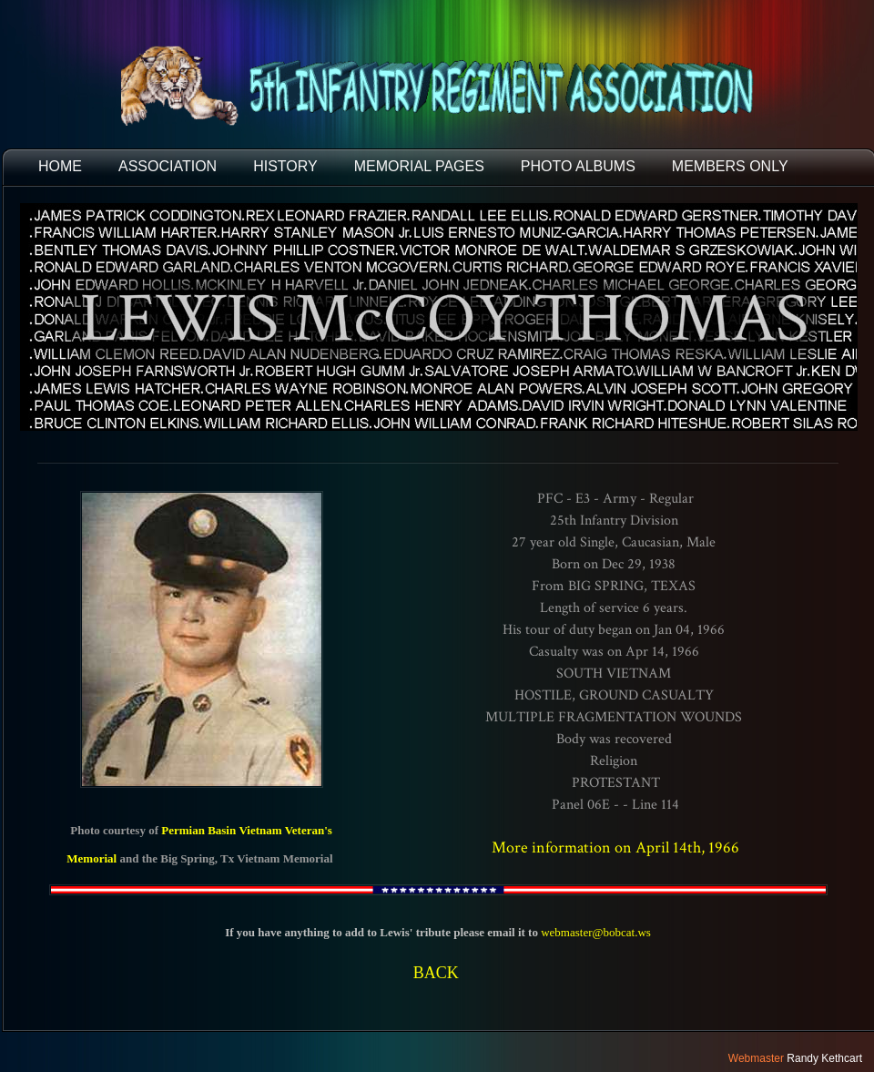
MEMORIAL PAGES (419, 166)
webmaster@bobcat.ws (596, 932)
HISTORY (285, 166)
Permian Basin (198, 830)
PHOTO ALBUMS (578, 166)
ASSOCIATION (167, 166)
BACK (436, 973)
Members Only (730, 166)
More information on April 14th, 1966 (615, 847)
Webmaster (756, 1058)
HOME (60, 166)
